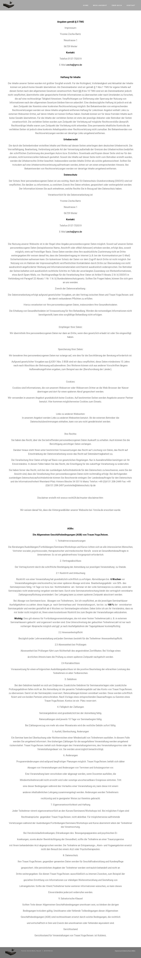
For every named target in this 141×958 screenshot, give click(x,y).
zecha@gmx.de (74, 64)
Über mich (117, 5)
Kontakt (131, 5)
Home (85, 5)
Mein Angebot (100, 5)
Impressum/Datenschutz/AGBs (125, 951)
